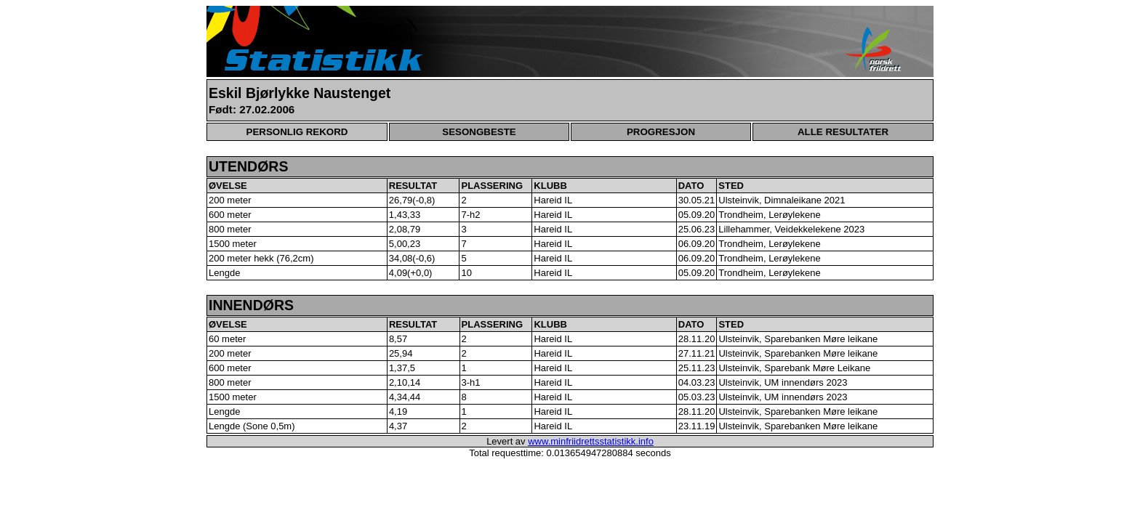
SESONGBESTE (478, 131)
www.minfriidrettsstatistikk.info (591, 441)
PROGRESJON (661, 131)
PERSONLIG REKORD (297, 131)
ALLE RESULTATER (843, 131)
